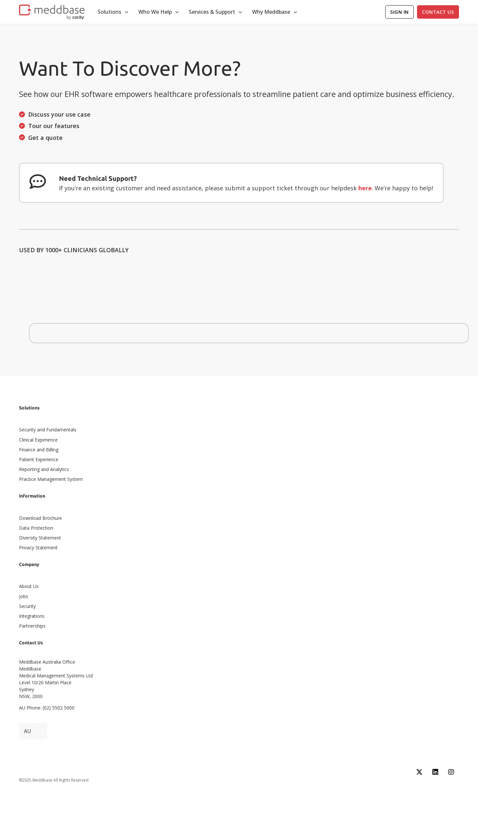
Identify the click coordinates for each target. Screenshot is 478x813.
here (365, 188)
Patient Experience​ (38, 459)
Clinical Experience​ (38, 440)
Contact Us (438, 12)
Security (27, 606)
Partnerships (32, 626)
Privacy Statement (38, 547)
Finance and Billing (38, 449)
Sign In (399, 12)
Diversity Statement (40, 538)
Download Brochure (40, 518)
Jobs (23, 596)
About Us (29, 586)
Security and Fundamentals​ (47, 429)
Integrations (32, 616)
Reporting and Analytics (44, 469)
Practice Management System (51, 479)
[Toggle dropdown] (127, 12)
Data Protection (36, 528)
